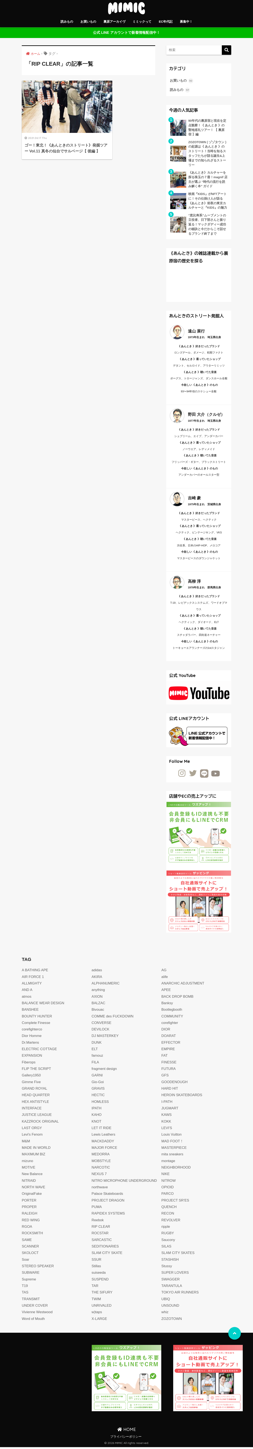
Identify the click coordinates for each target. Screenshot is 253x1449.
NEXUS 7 (99, 1176)
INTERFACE (32, 1110)
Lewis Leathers (104, 1136)
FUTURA (168, 1071)
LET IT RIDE (102, 1130)
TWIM (96, 1301)
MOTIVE (29, 1169)
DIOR (165, 1031)
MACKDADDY (103, 1143)
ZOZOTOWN (171, 1320)
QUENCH (169, 1209)
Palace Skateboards (108, 1196)
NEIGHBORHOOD (176, 1169)
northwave (100, 1189)
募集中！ (186, 21)
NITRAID (29, 1183)
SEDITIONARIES (105, 1248)
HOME (126, 1431)
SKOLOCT (30, 1255)
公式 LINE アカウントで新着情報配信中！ (126, 33)
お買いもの (88, 21)
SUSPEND (100, 1281)
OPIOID (167, 1189)
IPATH (97, 1110)
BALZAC (99, 1005)
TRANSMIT (31, 1301)
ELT (95, 1051)
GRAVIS (98, 1090)
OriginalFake (32, 1196)
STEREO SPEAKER (38, 1268)
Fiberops (29, 1064)
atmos (27, 998)
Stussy (166, 1268)
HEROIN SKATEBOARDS (182, 1097)
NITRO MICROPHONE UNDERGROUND (125, 1183)
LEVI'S (166, 1130)
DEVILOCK (101, 1031)
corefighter (169, 1025)
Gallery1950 (31, 1077)
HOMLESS (100, 1104)
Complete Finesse (36, 1025)
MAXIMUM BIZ (34, 1156)
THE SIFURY (102, 1294)
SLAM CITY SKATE (107, 1255)
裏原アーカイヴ (114, 21)
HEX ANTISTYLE (35, 1104)
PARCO (167, 1196)
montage (168, 1163)
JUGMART (170, 1110)
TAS (25, 1294)
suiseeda (99, 1274)
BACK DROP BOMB (177, 998)
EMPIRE (168, 1051)
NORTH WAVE (34, 1189)
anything (98, 992)
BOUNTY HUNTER (37, 1018)
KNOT (97, 1123)
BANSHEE (30, 1011)
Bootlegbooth (172, 1011)
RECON (167, 1215)
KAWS (166, 1117)
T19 (25, 1288)
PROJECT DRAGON (108, 1202)
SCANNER (30, 1248)
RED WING (31, 1222)
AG (164, 972)
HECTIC (98, 1097)
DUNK (97, 1044)
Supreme (29, 1281)
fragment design (104, 1071)
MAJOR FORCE (105, 1150)
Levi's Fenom (32, 1136)
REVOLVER (171, 1222)
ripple (165, 1228)
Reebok (98, 1222)
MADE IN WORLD (36, 1150)
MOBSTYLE (101, 1163)
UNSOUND (170, 1307)
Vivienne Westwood (37, 1314)
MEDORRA (101, 1156)
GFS (165, 1077)
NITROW (168, 1183)
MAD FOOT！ (172, 1143)
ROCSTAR (100, 1235)
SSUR (97, 1261)
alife (164, 978)
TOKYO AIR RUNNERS (180, 1294)
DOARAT (168, 1038)
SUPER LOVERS (175, 1274)
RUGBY (167, 1235)
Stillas (96, 1268)
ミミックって (142, 21)
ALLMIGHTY (32, 985)
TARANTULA (171, 1288)
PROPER (29, 1209)
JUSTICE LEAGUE (37, 1117)
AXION (97, 998)
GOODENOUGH (174, 1084)
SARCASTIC (102, 1241)
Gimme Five (31, 1084)
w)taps (97, 1314)
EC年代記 (166, 21)
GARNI (97, 1077)
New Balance (32, 1176)
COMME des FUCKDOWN (113, 1018)
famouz (97, 1057)
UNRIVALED (102, 1307)
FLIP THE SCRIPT (37, 1071)
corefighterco (32, 1031)
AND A (27, 992)
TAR (95, 1288)
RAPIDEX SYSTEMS (108, 1215)
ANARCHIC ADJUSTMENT (183, 985)
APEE (166, 992)
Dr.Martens (30, 1044)
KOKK (166, 1123)
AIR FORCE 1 (33, 978)
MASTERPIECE (174, 1150)
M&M (26, 1143)
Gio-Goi (98, 1084)
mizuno (27, 1163)
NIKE (165, 1176)
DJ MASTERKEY (105, 1038)
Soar (25, 1261)
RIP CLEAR (101, 1228)
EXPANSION (32, 1057)
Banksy (167, 1005)
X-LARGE (99, 1320)
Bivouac (98, 1011)
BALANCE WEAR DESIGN (43, 1005)
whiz (165, 1314)
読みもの (67, 21)
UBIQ (165, 1301)
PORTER (29, 1202)
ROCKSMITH (32, 1235)
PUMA (97, 1209)
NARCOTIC (101, 1169)
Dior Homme (32, 1038)
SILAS (166, 1248)
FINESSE (169, 1064)
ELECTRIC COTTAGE (40, 1051)
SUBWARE (31, 1274)
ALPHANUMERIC (106, 985)
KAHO (97, 1117)
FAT (164, 1057)
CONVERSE (102, 1025)
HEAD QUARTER (36, 1097)
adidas (97, 972)
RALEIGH (29, 1215)
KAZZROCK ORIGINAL (40, 1123)
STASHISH (170, 1261)
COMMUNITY (172, 1018)
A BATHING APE (35, 972)
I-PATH (167, 1104)
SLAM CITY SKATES (178, 1255)
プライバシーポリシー (126, 1438)
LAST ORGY (32, 1130)
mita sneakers (172, 1156)
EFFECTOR (171, 1044)
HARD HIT (169, 1090)
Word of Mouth (33, 1320)
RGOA (27, 1228)
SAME (27, 1241)
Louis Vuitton (171, 1136)
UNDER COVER (35, 1307)
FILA (95, 1064)
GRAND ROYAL (35, 1090)
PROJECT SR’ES (175, 1202)
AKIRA (97, 978)
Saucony (168, 1241)
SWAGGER (170, 1281)
